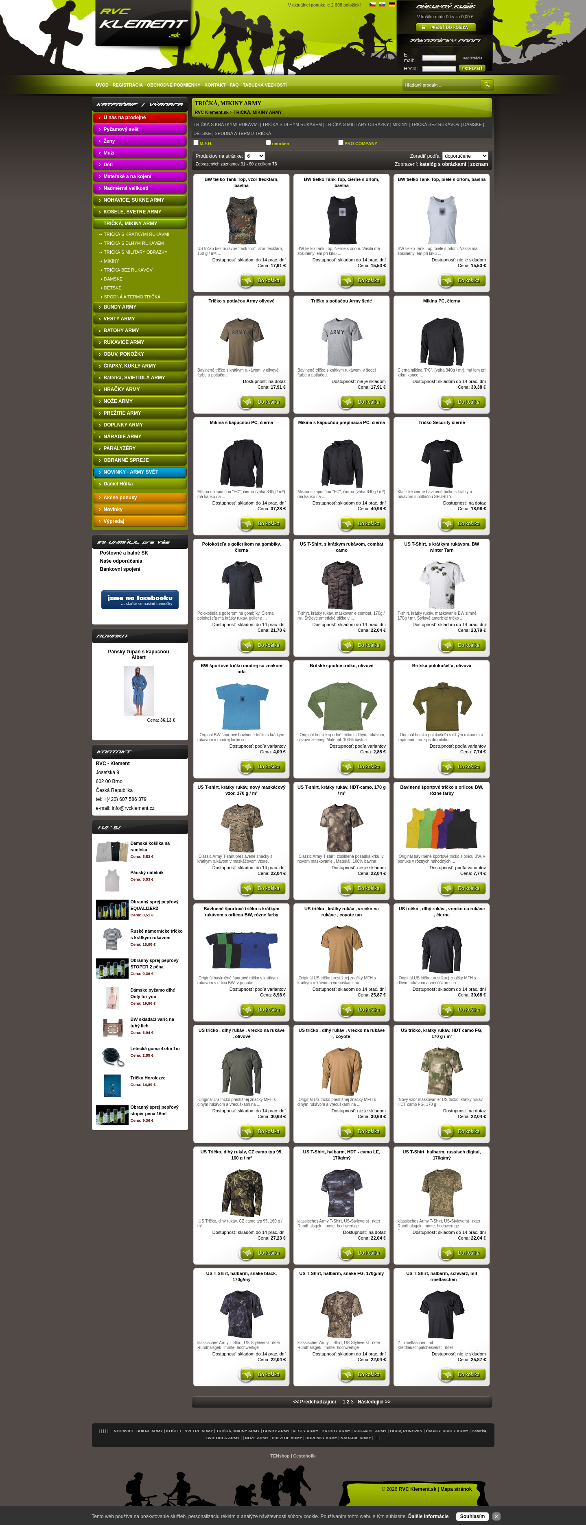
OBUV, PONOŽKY (406, 1431)
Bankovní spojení (120, 569)
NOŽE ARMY (257, 1438)
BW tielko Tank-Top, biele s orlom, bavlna (442, 179)
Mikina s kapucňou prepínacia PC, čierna (341, 422)
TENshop (279, 1455)
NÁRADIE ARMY (356, 1438)
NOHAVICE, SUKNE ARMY (138, 1431)
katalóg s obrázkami (443, 164)
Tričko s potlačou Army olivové (241, 300)
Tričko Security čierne (441, 422)
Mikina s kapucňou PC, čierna (241, 422)
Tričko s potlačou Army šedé (341, 300)
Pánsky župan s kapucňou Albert (138, 654)
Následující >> (374, 1402)
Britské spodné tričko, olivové (342, 665)
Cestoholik (304, 1455)
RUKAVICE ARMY (370, 1431)
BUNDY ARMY (276, 1431)
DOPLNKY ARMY (321, 1438)
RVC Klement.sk (212, 112)
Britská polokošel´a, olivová (442, 665)
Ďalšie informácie (428, 1516)
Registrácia (473, 58)
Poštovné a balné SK (124, 553)
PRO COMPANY (361, 143)
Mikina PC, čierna (441, 300)
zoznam (479, 164)
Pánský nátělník (147, 872)
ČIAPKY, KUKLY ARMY (447, 1431)
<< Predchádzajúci (314, 1402)
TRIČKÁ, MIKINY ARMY (258, 112)
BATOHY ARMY (335, 1431)
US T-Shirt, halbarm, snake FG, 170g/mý (342, 1273)
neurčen (280, 143)
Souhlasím (472, 1516)
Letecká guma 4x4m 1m (154, 1048)
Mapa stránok (456, 1489)
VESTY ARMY (306, 1431)
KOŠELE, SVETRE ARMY (189, 1431)
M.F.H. (206, 143)
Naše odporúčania (121, 561)
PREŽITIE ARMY (287, 1438)
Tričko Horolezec (147, 1077)
